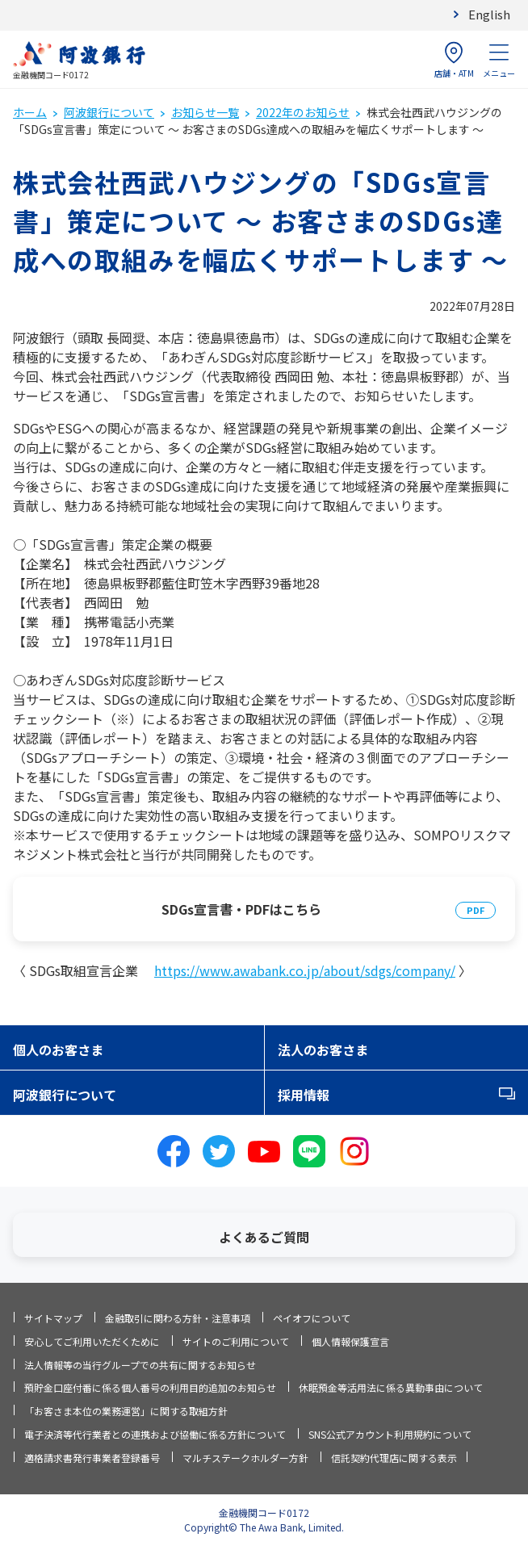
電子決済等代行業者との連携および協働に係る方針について (155, 1434)
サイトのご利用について (235, 1341)
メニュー (499, 60)
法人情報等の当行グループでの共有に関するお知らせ (140, 1365)
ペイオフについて (311, 1318)
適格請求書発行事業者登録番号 (92, 1457)
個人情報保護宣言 (350, 1341)
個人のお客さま (58, 1049)
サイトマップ (53, 1318)
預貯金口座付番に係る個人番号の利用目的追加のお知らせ (150, 1387)
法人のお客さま (323, 1049)
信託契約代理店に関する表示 (394, 1457)
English (489, 14)
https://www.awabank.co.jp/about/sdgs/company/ (304, 970)
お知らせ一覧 (205, 112)
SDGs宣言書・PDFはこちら (241, 909)
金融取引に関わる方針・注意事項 (177, 1318)
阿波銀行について (109, 112)
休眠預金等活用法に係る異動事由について (391, 1387)
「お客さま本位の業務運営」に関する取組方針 (126, 1411)
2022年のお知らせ (303, 112)
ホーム (30, 112)
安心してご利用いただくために (92, 1341)
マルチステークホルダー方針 (245, 1457)
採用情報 (303, 1094)
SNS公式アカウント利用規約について (389, 1434)
